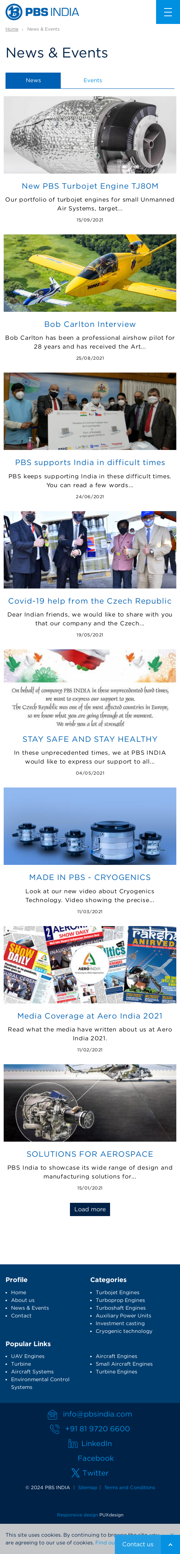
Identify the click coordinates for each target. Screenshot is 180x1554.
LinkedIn (96, 1443)
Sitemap (88, 1487)
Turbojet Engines (118, 1292)
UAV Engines (28, 1356)
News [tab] (33, 80)
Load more (90, 1209)
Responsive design (77, 1515)
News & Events (30, 1308)
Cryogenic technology (124, 1331)
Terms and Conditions (129, 1487)
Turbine (21, 1364)
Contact (21, 1316)
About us (23, 1300)
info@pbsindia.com (97, 1414)
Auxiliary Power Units (123, 1316)
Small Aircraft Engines (124, 1364)
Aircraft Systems (32, 1372)
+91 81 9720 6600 (97, 1428)
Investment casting (120, 1323)
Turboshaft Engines (121, 1308)
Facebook (96, 1458)
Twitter (95, 1473)
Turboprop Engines (120, 1300)
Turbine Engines (116, 1372)
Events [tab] (93, 80)
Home (12, 29)
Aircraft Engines (116, 1356)
